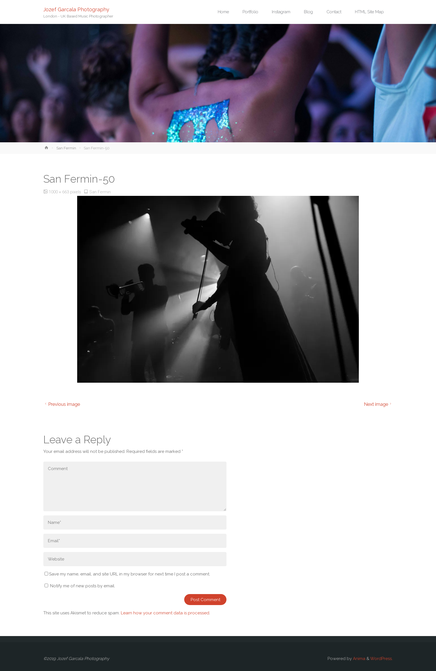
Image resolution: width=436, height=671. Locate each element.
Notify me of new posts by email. (82, 585)
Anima (358, 658)
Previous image (61, 404)
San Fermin (66, 148)
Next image (378, 404)
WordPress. (381, 658)
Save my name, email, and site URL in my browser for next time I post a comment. (127, 574)
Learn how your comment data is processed (165, 612)
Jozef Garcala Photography (76, 9)
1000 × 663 (59, 191)
